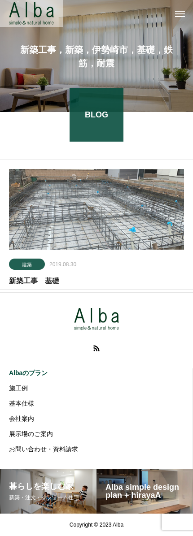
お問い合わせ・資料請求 (43, 449)
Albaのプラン (28, 372)
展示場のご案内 (31, 433)
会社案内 (21, 418)
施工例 (18, 388)
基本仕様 (21, 403)
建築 (27, 265)
